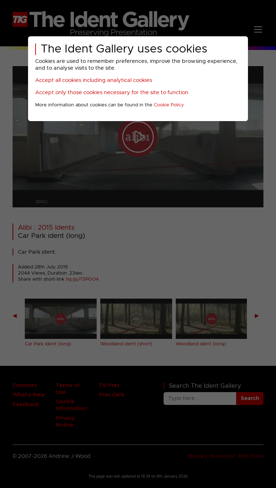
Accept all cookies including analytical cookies (93, 80)
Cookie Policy (169, 105)
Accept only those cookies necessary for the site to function (111, 92)
